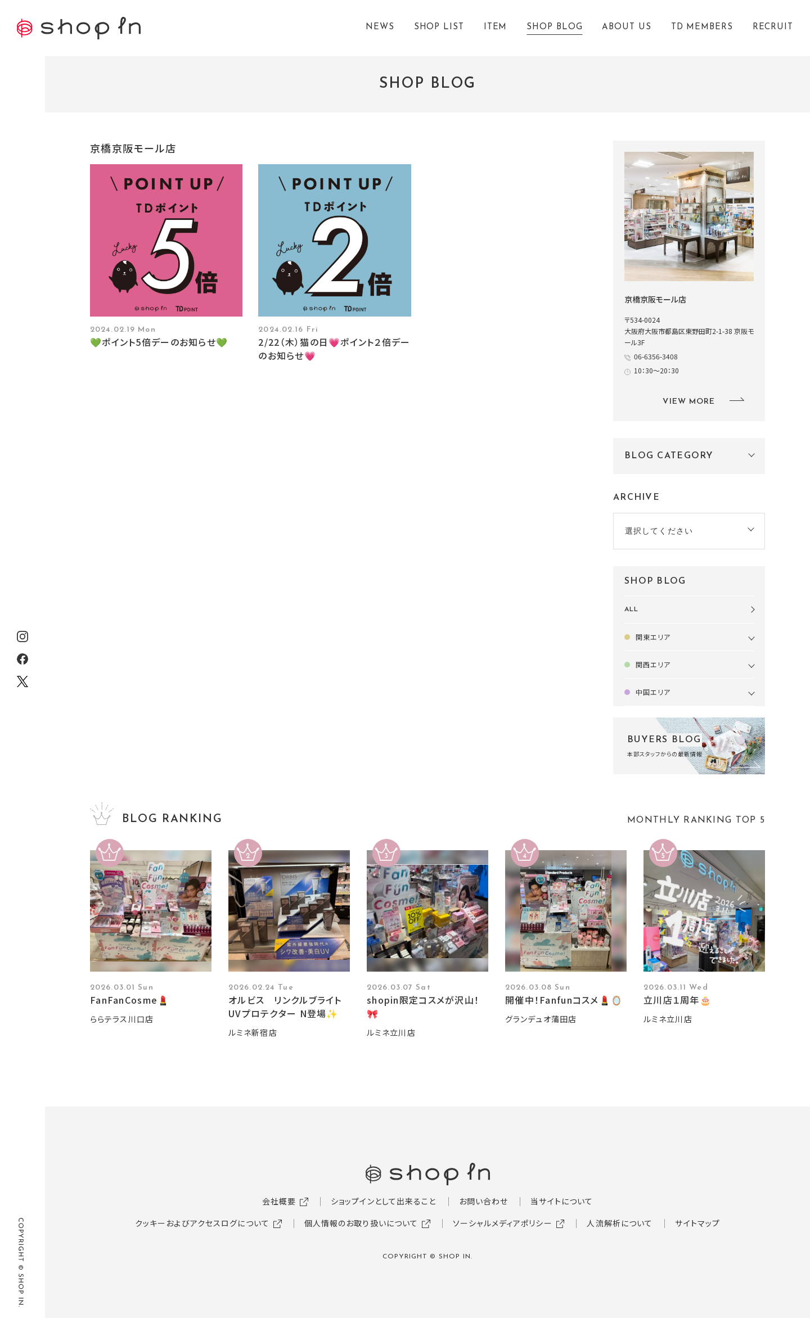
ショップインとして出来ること (383, 1201)
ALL (631, 609)
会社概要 (279, 1201)
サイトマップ (697, 1223)
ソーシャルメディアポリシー (502, 1223)
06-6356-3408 (656, 356)
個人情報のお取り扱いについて (361, 1223)
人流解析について (619, 1223)
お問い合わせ (483, 1201)
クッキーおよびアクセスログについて (202, 1223)
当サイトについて (561, 1201)
